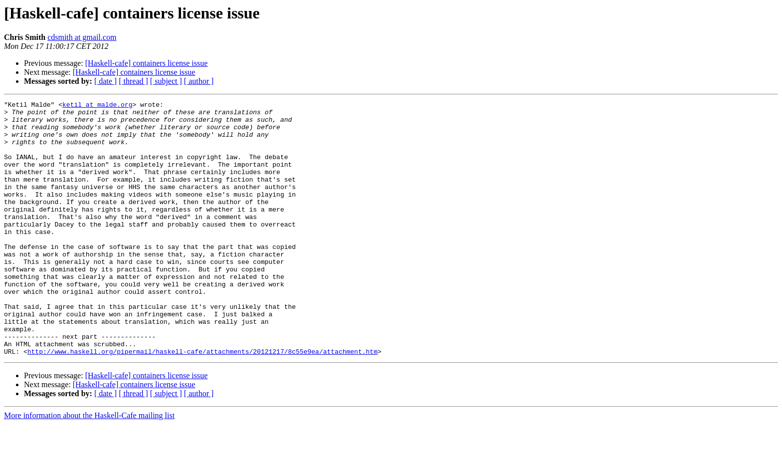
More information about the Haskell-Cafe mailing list (89, 466)
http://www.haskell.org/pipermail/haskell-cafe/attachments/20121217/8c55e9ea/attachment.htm (202, 402)
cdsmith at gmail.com (81, 37)
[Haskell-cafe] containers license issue (146, 63)
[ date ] (105, 81)
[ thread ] (133, 81)
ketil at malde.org (97, 105)
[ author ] (199, 81)
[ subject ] (166, 81)
